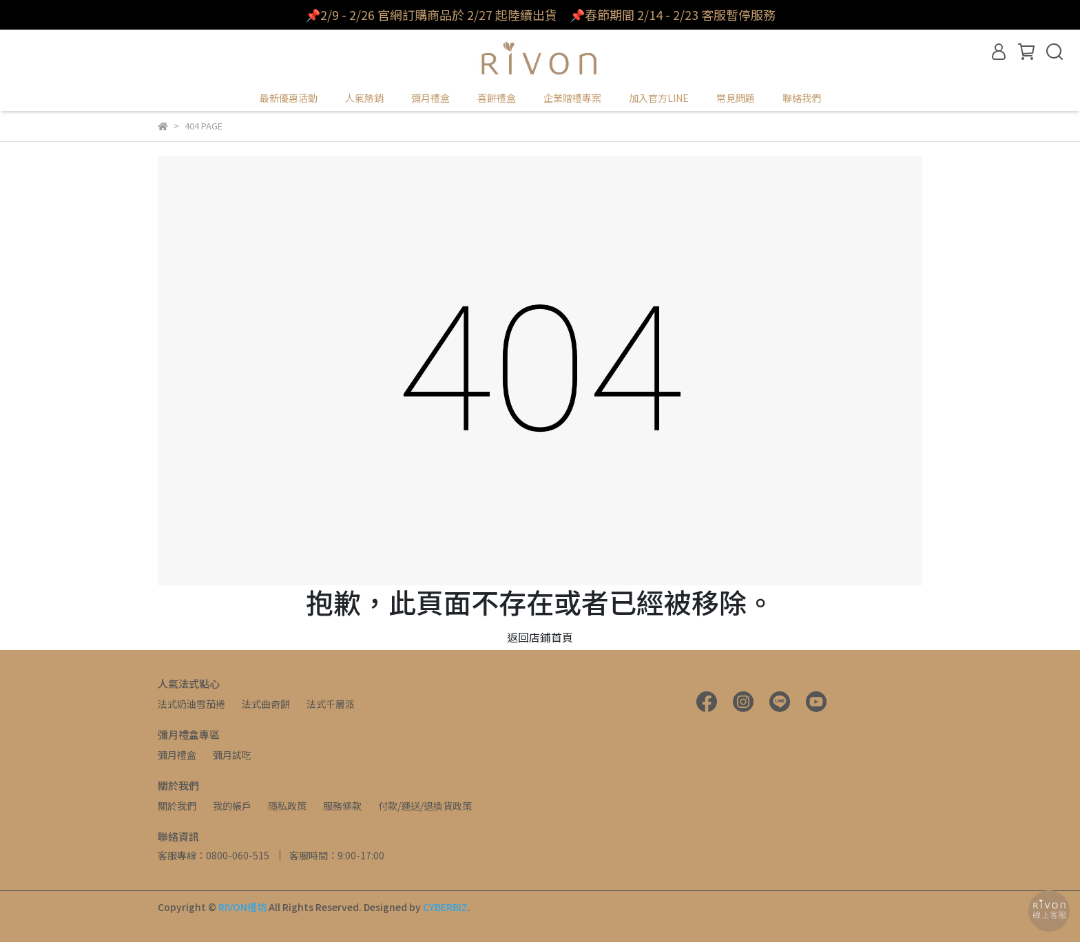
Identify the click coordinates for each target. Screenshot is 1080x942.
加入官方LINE (659, 98)
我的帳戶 (232, 806)
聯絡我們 (801, 98)
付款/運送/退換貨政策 (425, 806)
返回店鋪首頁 (540, 637)
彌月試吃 (232, 755)
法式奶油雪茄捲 (191, 704)
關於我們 (177, 806)
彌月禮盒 (177, 755)
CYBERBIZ (445, 907)
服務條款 (342, 806)
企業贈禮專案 (572, 98)
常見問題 (735, 98)
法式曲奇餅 (266, 704)
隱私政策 (287, 806)
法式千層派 (331, 704)
